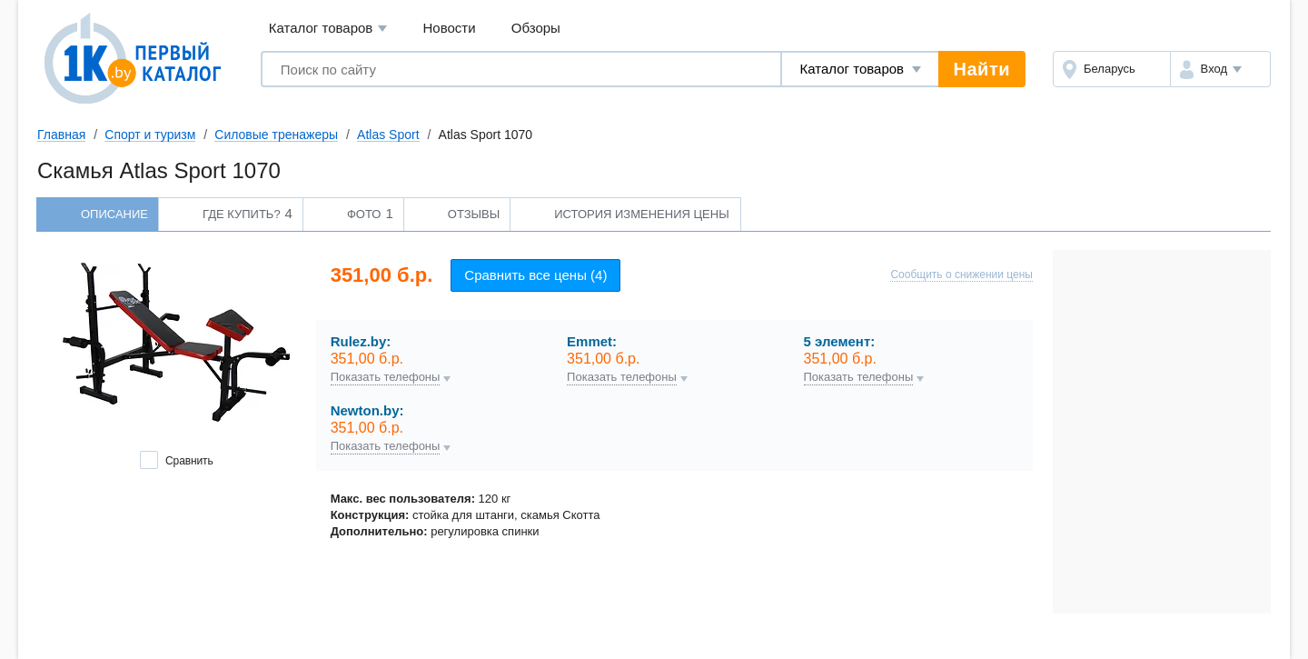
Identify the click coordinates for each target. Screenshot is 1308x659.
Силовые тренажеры (276, 134)
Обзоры (535, 27)
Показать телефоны (386, 377)
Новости (449, 27)
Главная (61, 134)
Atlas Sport (388, 134)
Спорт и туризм (149, 134)
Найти (982, 69)
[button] (1220, 69)
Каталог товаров (328, 28)
